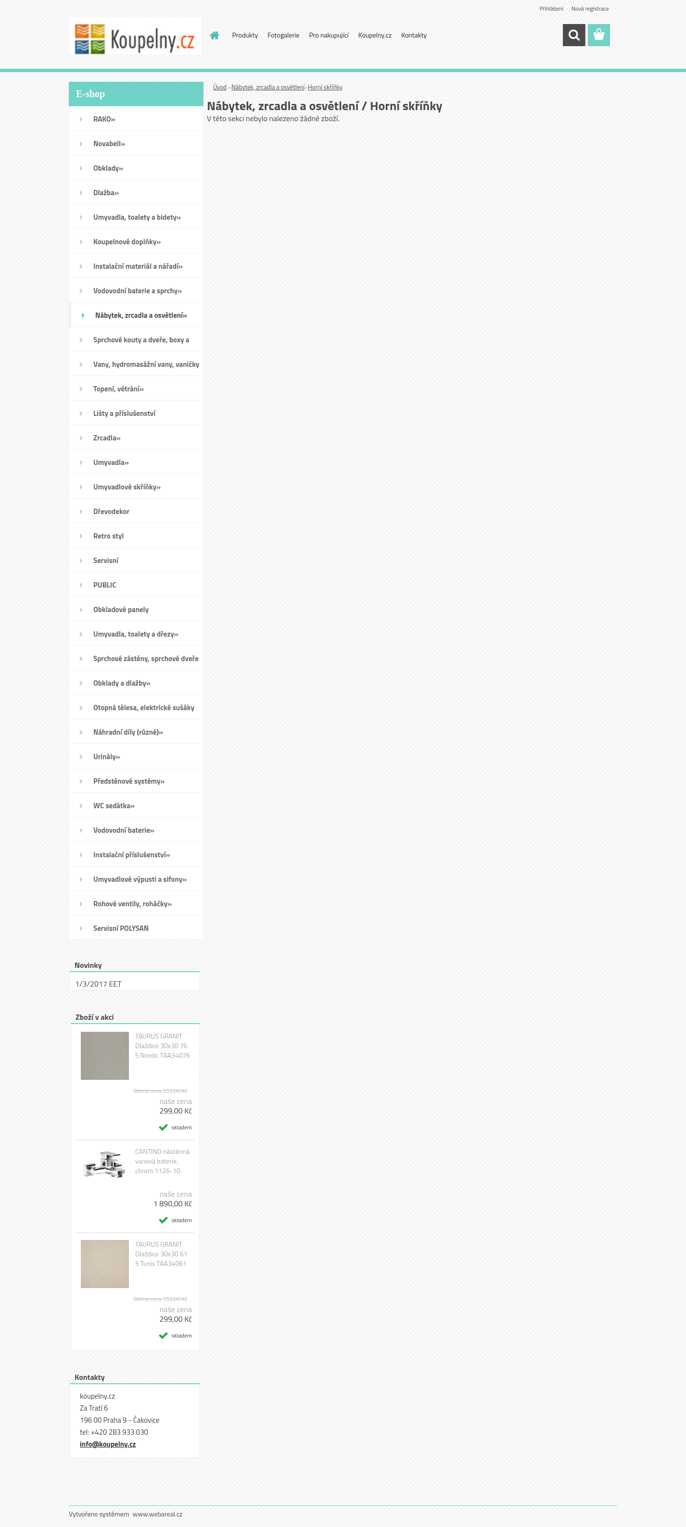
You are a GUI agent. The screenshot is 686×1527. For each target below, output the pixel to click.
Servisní (105, 560)
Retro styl (108, 535)
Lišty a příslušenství (124, 413)
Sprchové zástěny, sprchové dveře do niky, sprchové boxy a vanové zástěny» (146, 661)
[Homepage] (214, 35)
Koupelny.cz (375, 35)
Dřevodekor (111, 511)
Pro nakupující (328, 35)
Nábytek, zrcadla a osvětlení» (141, 315)
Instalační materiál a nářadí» (138, 266)
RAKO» (104, 119)
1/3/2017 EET (98, 983)
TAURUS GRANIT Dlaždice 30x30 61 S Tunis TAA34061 (161, 1253)
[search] (574, 35)
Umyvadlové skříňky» (127, 486)
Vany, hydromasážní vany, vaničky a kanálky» (146, 367)
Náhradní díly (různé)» (128, 732)
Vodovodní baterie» (123, 830)
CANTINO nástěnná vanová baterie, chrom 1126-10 (162, 1161)
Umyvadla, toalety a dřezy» (135, 633)
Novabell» (109, 143)
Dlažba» (106, 192)
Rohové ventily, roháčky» (132, 903)
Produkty (245, 35)
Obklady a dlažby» (122, 682)
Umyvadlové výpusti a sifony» (140, 879)
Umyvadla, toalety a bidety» (137, 217)
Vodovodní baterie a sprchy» (137, 290)
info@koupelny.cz (108, 1444)
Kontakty (414, 35)
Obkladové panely (121, 609)
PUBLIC (104, 584)
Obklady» (108, 168)
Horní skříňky (325, 87)
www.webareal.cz (158, 1514)
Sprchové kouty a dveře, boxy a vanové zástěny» (141, 342)
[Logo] (135, 36)
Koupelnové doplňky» (127, 241)
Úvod (220, 87)
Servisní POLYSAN (121, 928)
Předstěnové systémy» (129, 781)
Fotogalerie (283, 35)
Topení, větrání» (118, 388)
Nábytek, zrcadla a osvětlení (268, 87)
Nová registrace (590, 8)
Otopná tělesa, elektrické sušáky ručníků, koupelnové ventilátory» (145, 710)
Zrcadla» (107, 437)
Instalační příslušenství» (131, 854)
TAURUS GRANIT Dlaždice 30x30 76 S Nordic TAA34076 (162, 1045)
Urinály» (106, 756)
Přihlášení (551, 8)
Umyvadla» (111, 462)
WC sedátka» (114, 805)
